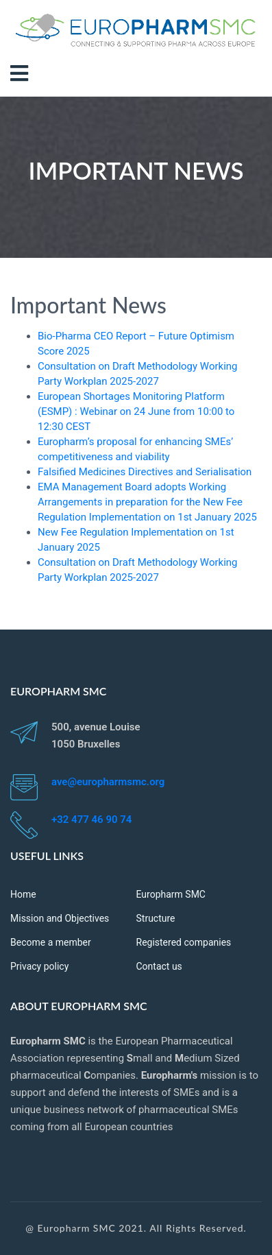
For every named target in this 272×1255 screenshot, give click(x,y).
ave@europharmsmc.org (107, 782)
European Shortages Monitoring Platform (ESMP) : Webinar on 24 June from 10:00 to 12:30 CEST (136, 411)
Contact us (159, 966)
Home (23, 894)
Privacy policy (39, 966)
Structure (155, 918)
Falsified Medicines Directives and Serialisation (144, 472)
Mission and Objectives (59, 918)
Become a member (50, 942)
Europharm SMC (171, 894)
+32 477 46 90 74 (91, 819)
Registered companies (184, 942)
